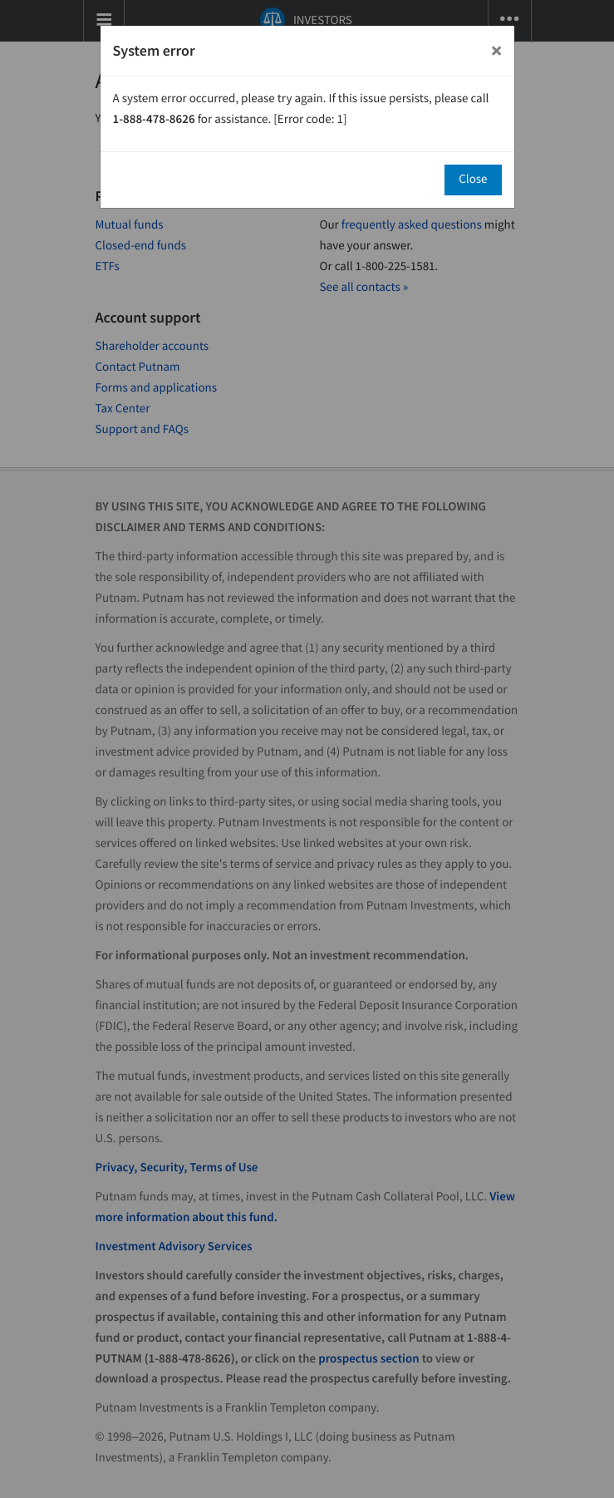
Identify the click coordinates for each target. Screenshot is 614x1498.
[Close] (497, 51)
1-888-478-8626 (154, 119)
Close (473, 179)
